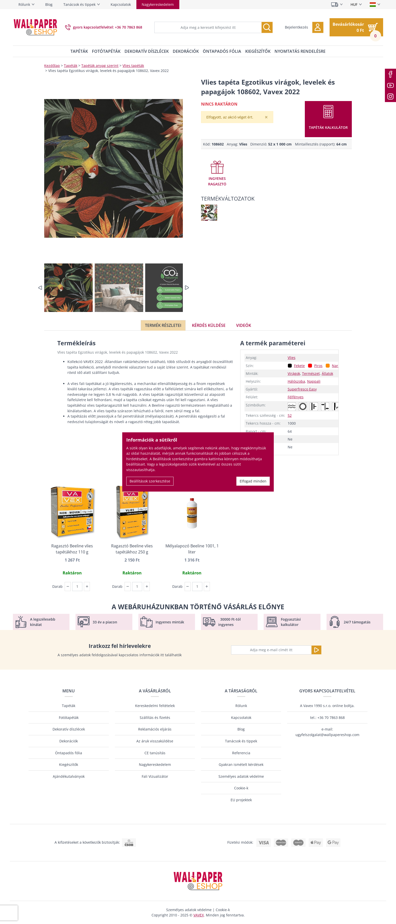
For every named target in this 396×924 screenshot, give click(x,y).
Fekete (299, 365)
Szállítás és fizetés (155, 717)
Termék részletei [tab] (163, 325)
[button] (304, 27)
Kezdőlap (52, 65)
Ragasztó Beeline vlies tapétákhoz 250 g (132, 549)
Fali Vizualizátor (155, 776)
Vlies (291, 357)
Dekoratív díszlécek (147, 51)
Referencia (241, 752)
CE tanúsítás (154, 752)
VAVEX (198, 915)
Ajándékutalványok (69, 776)
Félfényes (296, 397)
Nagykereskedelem (158, 4)
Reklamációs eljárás (154, 729)
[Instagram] (390, 96)
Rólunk (24, 4)
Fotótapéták (106, 51)
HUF (354, 4)
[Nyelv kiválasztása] (375, 4)
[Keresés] (267, 27)
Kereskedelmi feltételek (155, 705)
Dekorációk (186, 51)
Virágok (294, 373)
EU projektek (241, 799)
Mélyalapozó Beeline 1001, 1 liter (192, 549)
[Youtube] (390, 85)
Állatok (327, 373)
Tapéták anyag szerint (99, 65)
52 (290, 415)
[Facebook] (390, 74)
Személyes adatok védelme (241, 776)
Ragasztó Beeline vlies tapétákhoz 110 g (72, 549)
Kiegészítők (257, 51)
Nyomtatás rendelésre (300, 51)
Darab (57, 586)
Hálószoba (296, 381)
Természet (311, 373)
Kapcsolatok (121, 4)
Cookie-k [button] (223, 909)
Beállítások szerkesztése (150, 481)
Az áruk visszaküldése (154, 741)
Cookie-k (241, 788)
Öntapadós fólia (222, 51)
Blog (49, 4)
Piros (318, 365)
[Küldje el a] (316, 649)
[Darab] (77, 586)
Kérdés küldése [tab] (209, 325)
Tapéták (79, 51)
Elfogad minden (253, 481)
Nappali (313, 381)
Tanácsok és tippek (79, 4)
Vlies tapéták (133, 65)
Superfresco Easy (302, 389)
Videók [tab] (243, 325)
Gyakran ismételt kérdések (241, 764)
